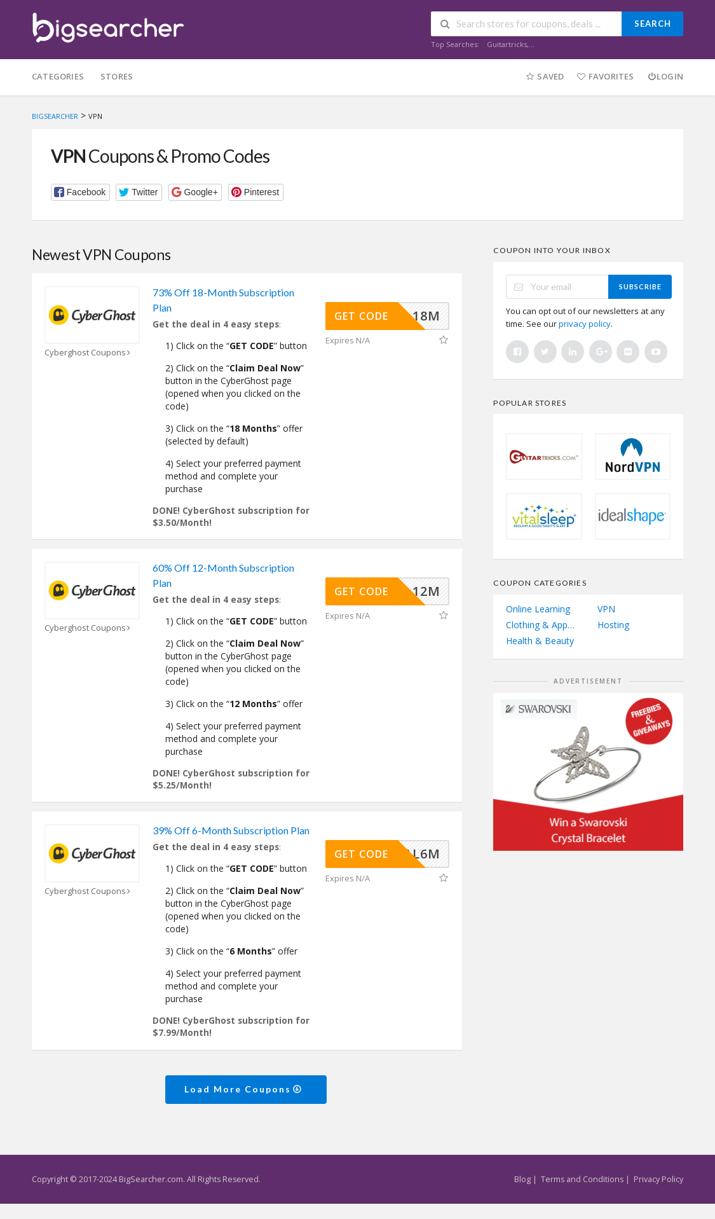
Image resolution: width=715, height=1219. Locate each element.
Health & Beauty (540, 641)
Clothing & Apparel (542, 625)
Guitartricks (507, 44)
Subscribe (640, 286)
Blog (522, 1179)
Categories (58, 76)
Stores (116, 76)
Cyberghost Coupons (88, 352)
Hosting (613, 625)
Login (665, 76)
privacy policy (585, 323)
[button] (80, 192)
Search (652, 23)
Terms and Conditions (582, 1179)
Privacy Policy (658, 1179)
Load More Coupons (243, 1089)
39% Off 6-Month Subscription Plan (231, 830)
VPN (606, 609)
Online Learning (538, 609)
